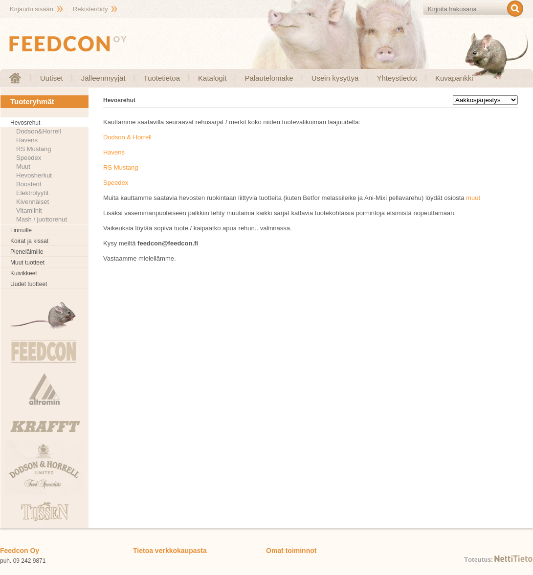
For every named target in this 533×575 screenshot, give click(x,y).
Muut (23, 166)
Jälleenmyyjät (103, 78)
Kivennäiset (32, 201)
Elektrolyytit (32, 193)
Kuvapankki (454, 78)
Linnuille (21, 230)
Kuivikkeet (23, 273)
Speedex (28, 157)
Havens (27, 140)
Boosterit (28, 184)
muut (473, 197)
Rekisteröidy (90, 9)
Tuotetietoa (162, 78)
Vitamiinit (29, 210)
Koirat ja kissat (29, 241)
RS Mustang (33, 149)
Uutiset (51, 78)
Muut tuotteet (27, 262)
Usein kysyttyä (335, 78)
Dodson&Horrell (38, 131)
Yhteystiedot (397, 78)
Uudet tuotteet (28, 284)
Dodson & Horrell (127, 137)
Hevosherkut (34, 175)
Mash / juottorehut (41, 219)
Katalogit (212, 78)
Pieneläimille (26, 251)
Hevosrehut (25, 122)
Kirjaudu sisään (31, 9)
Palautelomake (268, 78)
